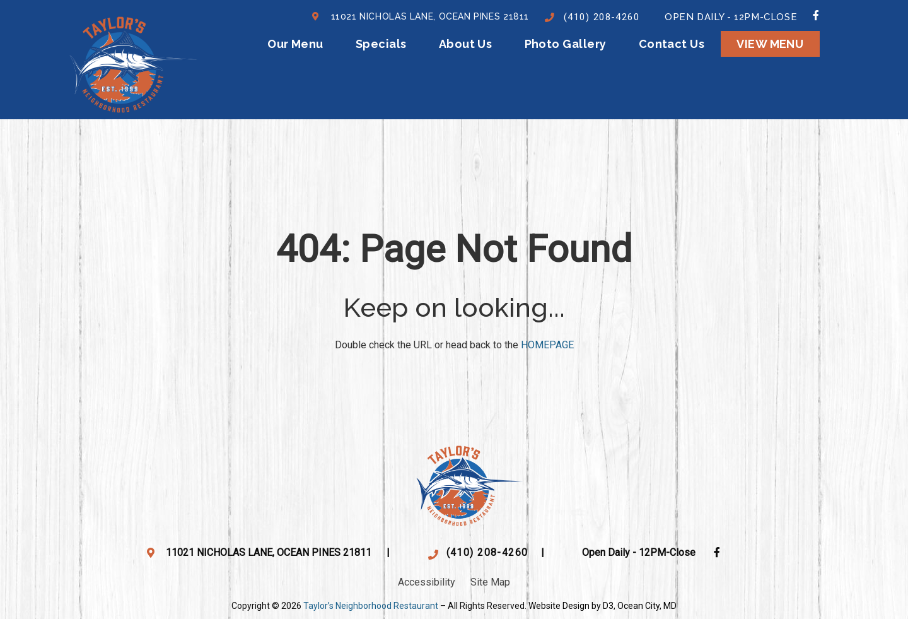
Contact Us (672, 43)
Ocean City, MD (647, 606)
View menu (769, 43)
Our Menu (295, 43)
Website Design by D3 (571, 606)
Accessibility (426, 582)
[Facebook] (816, 15)
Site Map (490, 582)
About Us (465, 43)
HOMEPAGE (547, 345)
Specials (381, 43)
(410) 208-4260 (601, 17)
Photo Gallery (566, 43)
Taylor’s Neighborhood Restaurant (370, 606)
